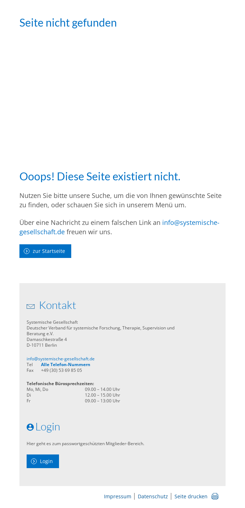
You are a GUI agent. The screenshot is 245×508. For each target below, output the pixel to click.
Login (46, 461)
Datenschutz (153, 496)
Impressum (117, 496)
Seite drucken (191, 496)
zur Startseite (49, 251)
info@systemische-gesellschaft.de (61, 359)
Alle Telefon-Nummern (65, 364)
